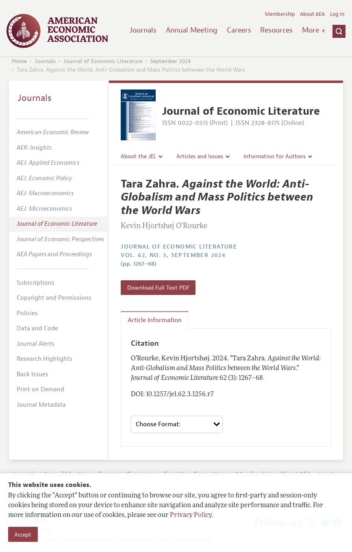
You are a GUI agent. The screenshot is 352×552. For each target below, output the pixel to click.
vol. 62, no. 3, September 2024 (173, 255)
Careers (239, 30)
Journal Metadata (41, 405)
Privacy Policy (190, 515)
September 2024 (170, 61)
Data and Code (37, 328)
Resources (276, 30)
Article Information (155, 320)
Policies (27, 313)
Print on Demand (40, 389)
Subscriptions (35, 283)
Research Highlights (44, 359)
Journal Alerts (35, 344)
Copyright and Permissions (54, 298)
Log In (337, 14)
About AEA (312, 14)
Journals (143, 30)
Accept (22, 534)
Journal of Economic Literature (102, 61)
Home (19, 61)
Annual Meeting (191, 30)
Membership (280, 14)
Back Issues (32, 374)
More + (314, 30)
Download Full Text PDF (158, 287)
